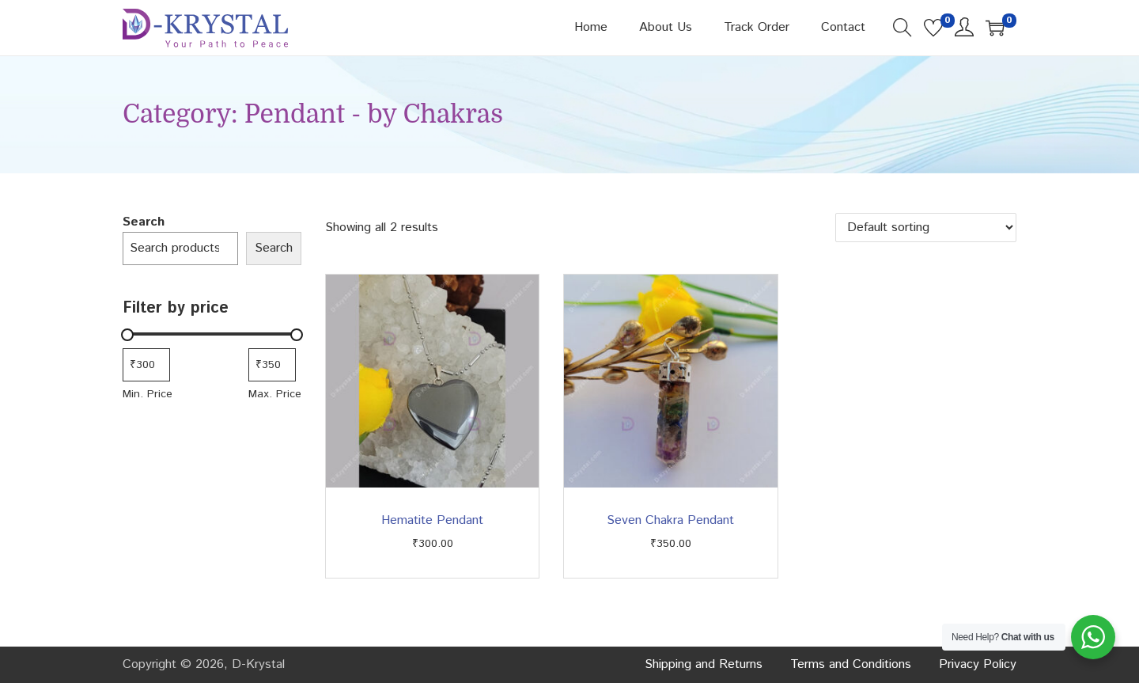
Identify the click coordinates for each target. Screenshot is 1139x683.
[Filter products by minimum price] (146, 364)
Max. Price (274, 394)
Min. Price (147, 394)
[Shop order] (926, 227)
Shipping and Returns (703, 664)
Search (144, 222)
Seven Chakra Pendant (670, 520)
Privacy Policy (977, 664)
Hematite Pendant (432, 520)
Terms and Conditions (850, 664)
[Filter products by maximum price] (272, 364)
